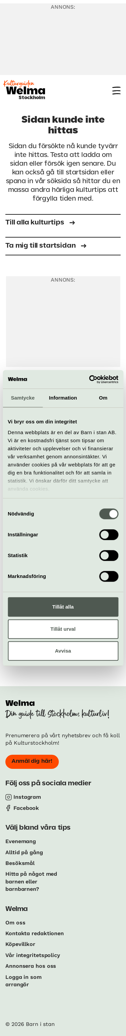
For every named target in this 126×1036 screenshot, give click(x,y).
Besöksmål (20, 863)
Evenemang (20, 841)
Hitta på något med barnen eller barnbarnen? (31, 881)
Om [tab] (103, 398)
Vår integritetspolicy (32, 955)
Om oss (15, 922)
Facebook (26, 808)
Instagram (27, 797)
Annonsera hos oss (30, 966)
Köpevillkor (20, 944)
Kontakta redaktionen (34, 933)
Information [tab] (63, 398)
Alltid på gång (24, 852)
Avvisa (63, 651)
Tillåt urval (63, 629)
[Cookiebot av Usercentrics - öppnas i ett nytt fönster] (89, 379)
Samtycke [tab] (23, 398)
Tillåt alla (63, 607)
